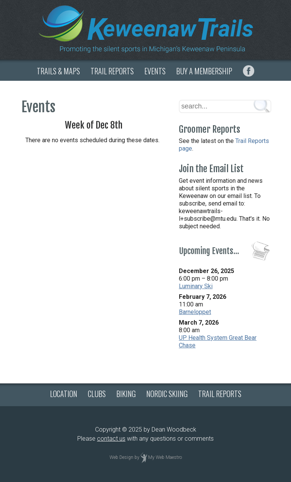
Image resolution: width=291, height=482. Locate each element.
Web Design (121, 457)
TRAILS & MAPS (58, 71)
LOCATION (63, 393)
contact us (111, 438)
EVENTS (155, 71)
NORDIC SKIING (167, 393)
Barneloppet (195, 312)
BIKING (126, 393)
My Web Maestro (165, 457)
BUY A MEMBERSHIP (204, 71)
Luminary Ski (196, 286)
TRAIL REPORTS (112, 71)
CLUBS (97, 393)
